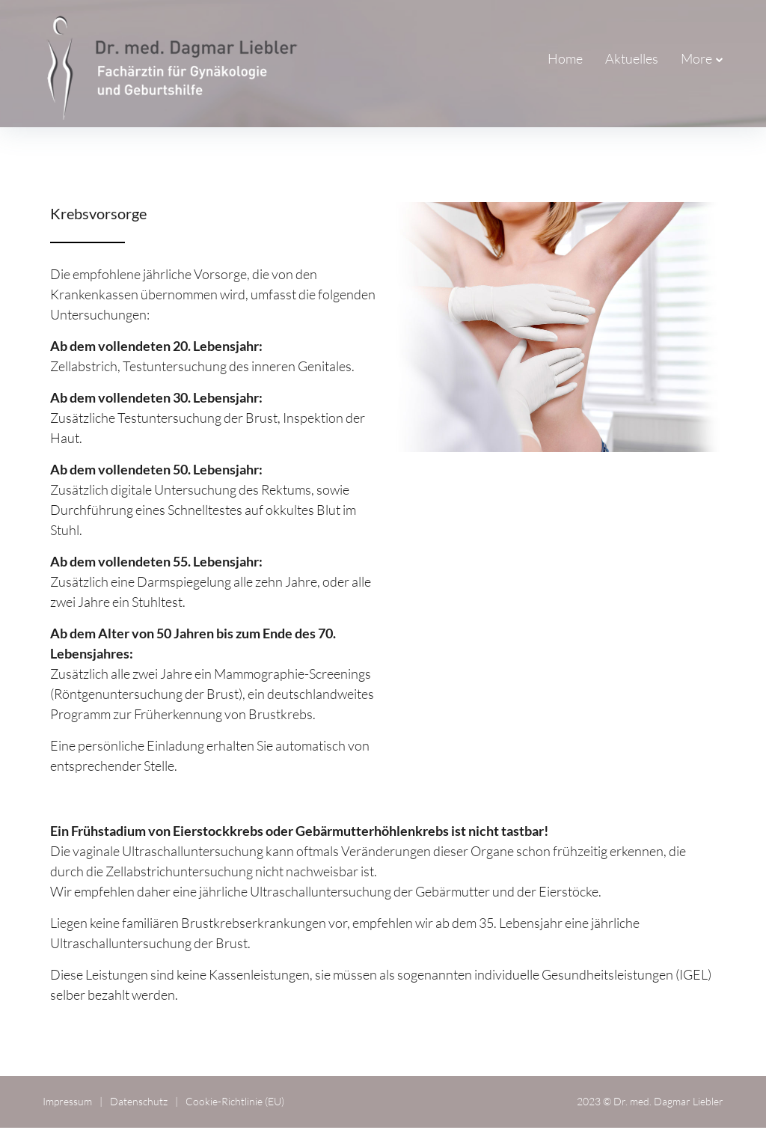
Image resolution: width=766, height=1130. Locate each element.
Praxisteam (626, 60)
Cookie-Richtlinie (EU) (235, 1104)
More (696, 60)
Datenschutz (139, 1104)
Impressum (67, 1104)
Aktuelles (545, 60)
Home (479, 60)
